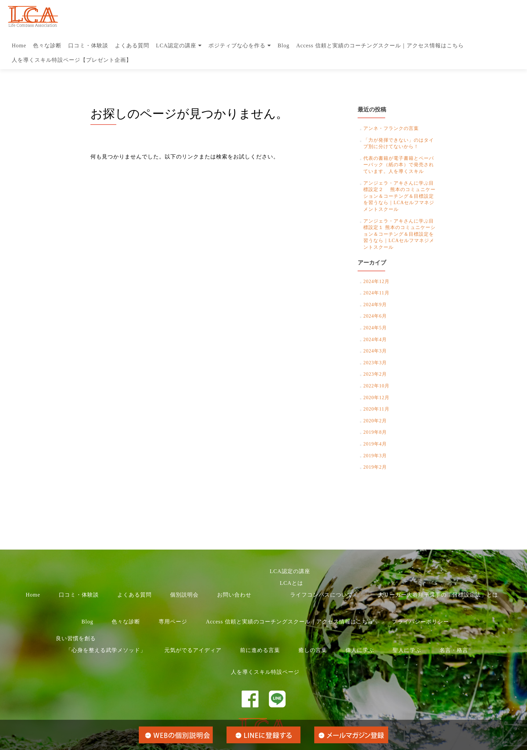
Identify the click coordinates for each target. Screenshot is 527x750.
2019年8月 (375, 432)
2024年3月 (375, 351)
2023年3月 (375, 362)
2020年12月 (376, 397)
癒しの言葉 (312, 650)
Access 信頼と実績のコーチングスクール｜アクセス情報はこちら (379, 45)
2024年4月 (375, 339)
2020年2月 (375, 420)
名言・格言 (454, 650)
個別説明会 (184, 595)
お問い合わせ (234, 595)
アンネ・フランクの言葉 (391, 128)
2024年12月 (376, 281)
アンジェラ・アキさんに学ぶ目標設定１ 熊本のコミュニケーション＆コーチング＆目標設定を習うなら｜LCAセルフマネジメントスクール (399, 234)
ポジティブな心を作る (237, 45)
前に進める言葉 (260, 650)
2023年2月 (375, 374)
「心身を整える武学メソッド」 (106, 650)
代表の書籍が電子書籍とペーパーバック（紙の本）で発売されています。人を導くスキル (398, 165)
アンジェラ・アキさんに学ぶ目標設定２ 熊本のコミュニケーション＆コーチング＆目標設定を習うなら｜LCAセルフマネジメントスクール (399, 196)
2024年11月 (376, 292)
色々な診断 (47, 45)
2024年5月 (375, 327)
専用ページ (173, 621)
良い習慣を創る (76, 638)
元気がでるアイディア (192, 650)
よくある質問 (132, 45)
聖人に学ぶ (407, 650)
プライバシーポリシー (420, 621)
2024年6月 (375, 316)
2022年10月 (376, 385)
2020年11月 (376, 409)
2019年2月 (375, 467)
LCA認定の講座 (176, 45)
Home (19, 45)
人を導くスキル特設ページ (265, 672)
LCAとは (291, 583)
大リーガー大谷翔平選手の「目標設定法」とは (438, 595)
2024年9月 (375, 304)
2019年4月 (375, 444)
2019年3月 (375, 455)
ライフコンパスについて (321, 595)
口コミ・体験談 (88, 45)
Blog (283, 45)
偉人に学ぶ (360, 650)
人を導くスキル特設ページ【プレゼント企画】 (72, 60)
